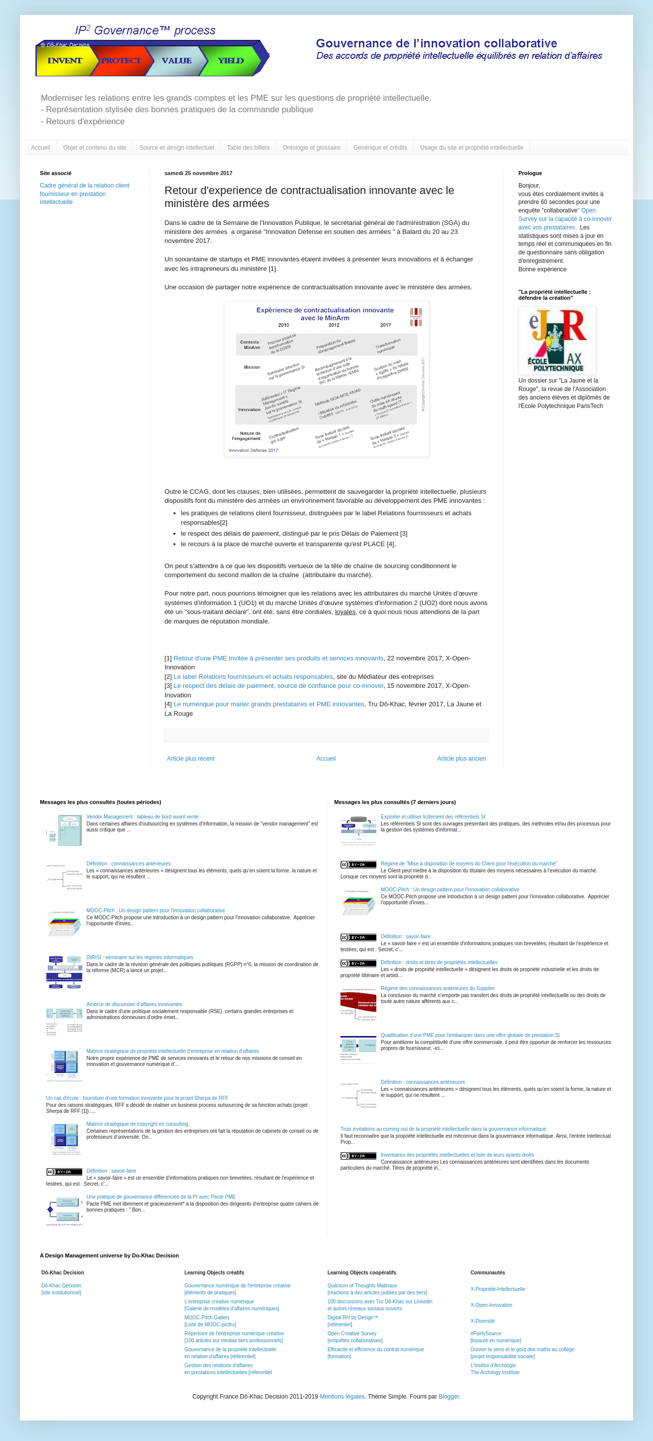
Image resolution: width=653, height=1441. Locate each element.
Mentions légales (342, 1396)
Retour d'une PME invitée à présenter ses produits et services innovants (278, 658)
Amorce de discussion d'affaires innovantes (134, 1004)
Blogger (449, 1396)
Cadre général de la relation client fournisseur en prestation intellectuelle (84, 194)
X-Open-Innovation (491, 1305)
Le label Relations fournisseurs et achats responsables (253, 676)
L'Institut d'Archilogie (493, 1365)
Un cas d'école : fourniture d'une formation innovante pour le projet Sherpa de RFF (137, 1098)
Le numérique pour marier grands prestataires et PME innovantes (268, 704)
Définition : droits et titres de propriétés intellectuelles (439, 962)
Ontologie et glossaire (311, 147)
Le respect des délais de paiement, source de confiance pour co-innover (278, 685)
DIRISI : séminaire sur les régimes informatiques (140, 957)
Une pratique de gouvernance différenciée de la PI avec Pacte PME (161, 1197)
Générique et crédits (380, 147)
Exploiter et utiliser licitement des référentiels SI (433, 817)
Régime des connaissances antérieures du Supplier (437, 988)
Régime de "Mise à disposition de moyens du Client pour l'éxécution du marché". (470, 863)
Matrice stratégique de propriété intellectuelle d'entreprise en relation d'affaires (173, 1051)
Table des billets (248, 147)
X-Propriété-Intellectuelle (498, 1289)
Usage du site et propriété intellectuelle (471, 147)
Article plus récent (190, 758)
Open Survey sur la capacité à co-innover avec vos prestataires (565, 219)
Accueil (40, 147)
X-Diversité (483, 1321)
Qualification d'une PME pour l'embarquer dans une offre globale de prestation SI (470, 1035)
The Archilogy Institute (495, 1372)
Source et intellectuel (176, 147)
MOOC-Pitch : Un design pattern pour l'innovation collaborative (156, 910)
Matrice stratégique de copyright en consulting (137, 1124)
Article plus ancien (462, 758)
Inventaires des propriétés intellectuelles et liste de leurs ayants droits (457, 1155)
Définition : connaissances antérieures (129, 863)
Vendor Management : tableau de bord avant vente (143, 817)
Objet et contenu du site (95, 147)
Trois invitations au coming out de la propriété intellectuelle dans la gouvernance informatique (443, 1129)
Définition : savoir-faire (111, 1171)
